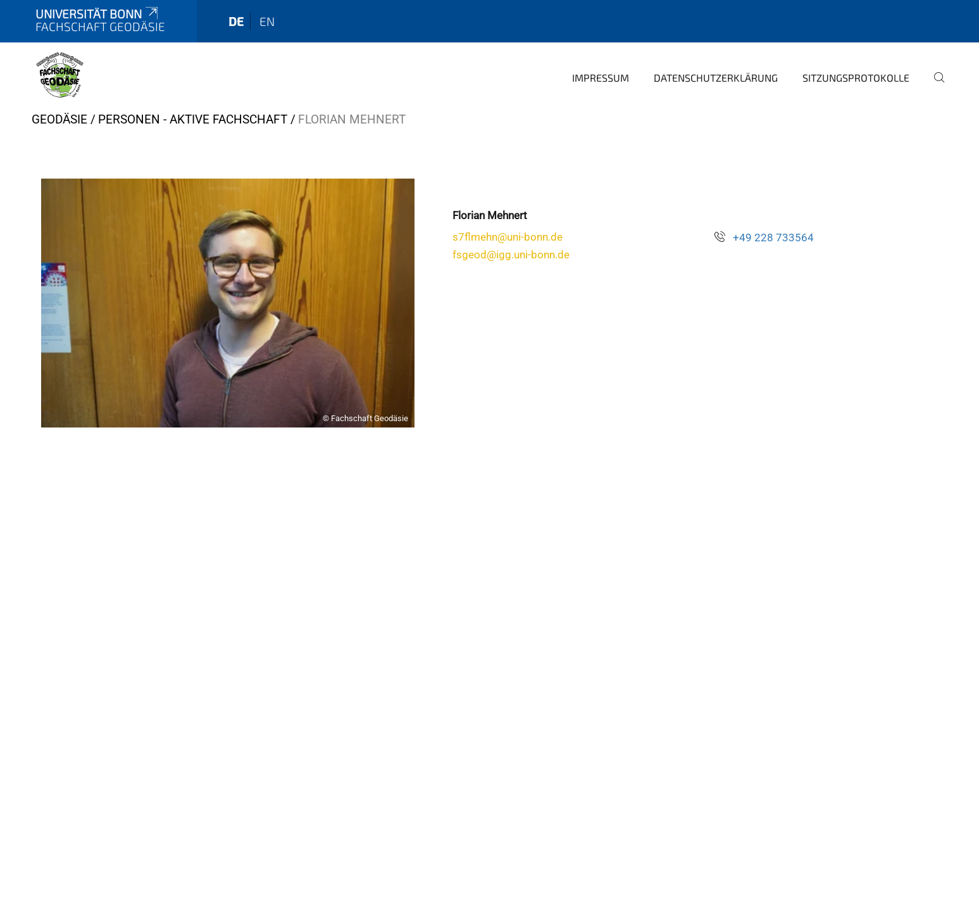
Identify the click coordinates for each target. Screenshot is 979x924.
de (236, 21)
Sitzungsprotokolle (855, 78)
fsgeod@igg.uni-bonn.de (511, 254)
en (267, 21)
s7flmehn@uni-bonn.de (507, 237)
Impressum (600, 78)
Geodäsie (59, 119)
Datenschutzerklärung (716, 78)
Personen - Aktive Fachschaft (192, 119)
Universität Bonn (98, 13)
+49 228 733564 (773, 237)
